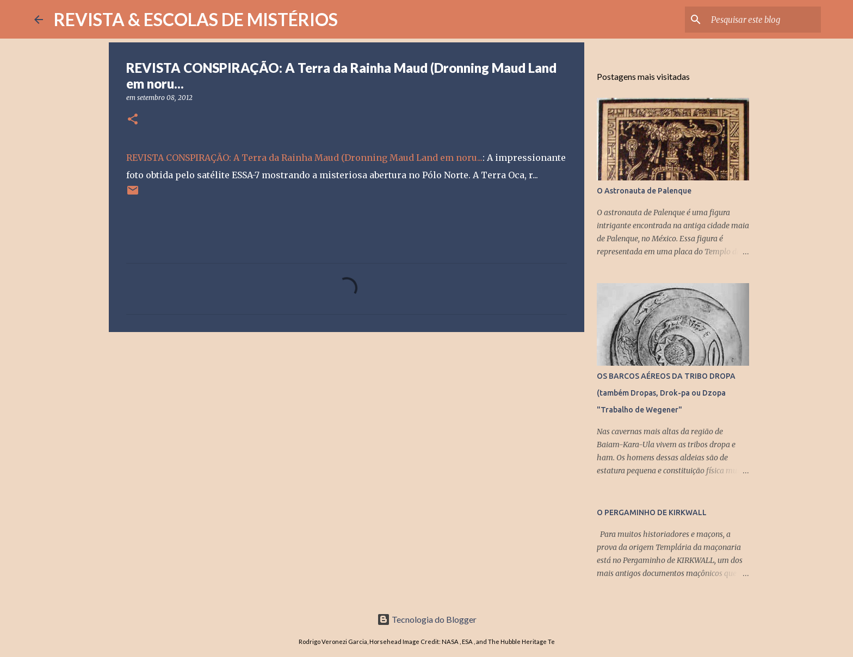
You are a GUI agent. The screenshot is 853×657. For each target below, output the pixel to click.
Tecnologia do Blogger (427, 619)
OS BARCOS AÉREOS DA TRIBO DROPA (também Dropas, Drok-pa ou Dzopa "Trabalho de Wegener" (666, 393)
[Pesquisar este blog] (764, 20)
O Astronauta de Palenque (644, 190)
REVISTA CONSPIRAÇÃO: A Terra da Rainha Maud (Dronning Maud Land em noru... (304, 157)
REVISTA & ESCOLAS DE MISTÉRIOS (196, 19)
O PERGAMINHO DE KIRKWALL (652, 512)
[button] (132, 119)
